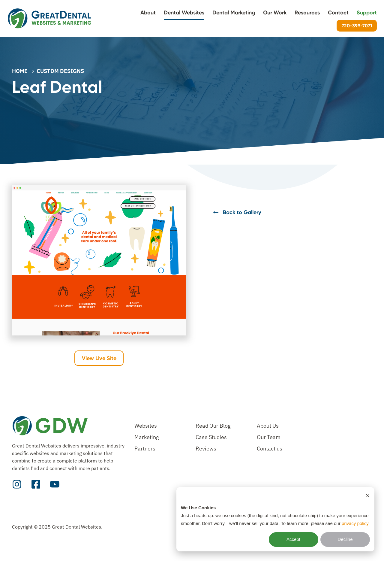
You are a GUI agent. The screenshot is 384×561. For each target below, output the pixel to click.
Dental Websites (184, 12)
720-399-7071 (357, 26)
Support (367, 12)
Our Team (268, 437)
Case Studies (211, 437)
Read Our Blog (213, 425)
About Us (268, 425)
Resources (307, 12)
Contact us (269, 448)
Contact (338, 12)
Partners (144, 448)
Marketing (146, 437)
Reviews (206, 448)
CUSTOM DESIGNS (60, 71)
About (148, 12)
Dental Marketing (233, 12)
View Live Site (99, 358)
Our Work (274, 12)
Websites (145, 425)
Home (20, 71)
